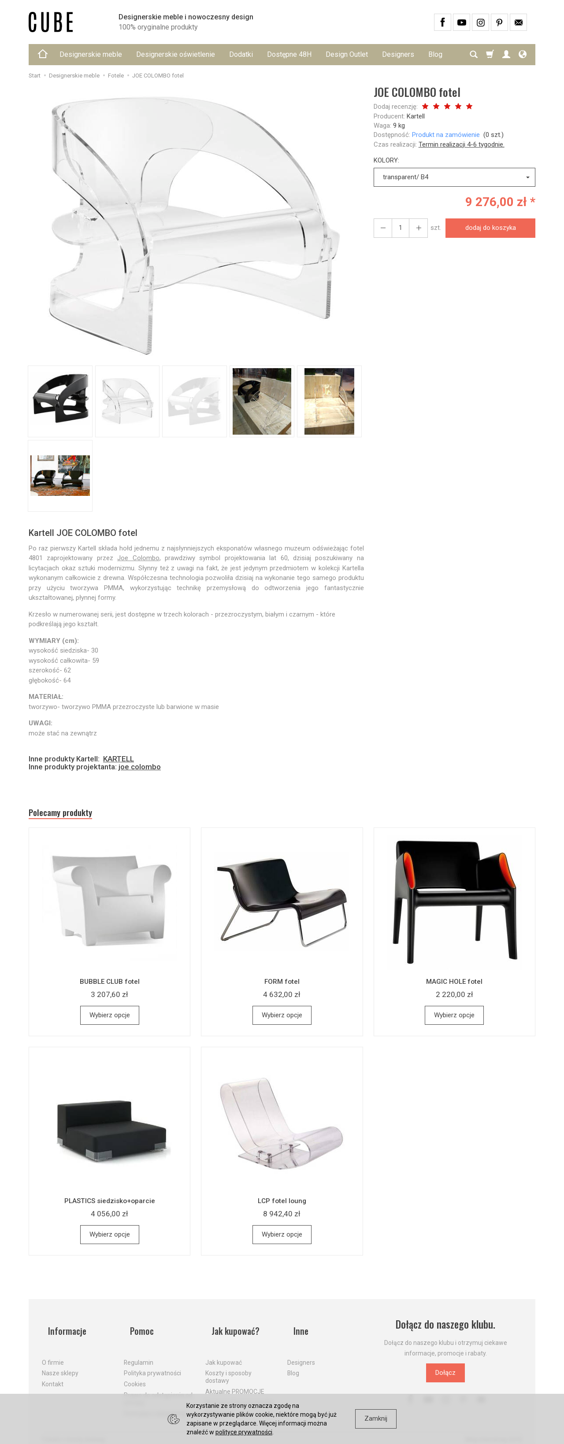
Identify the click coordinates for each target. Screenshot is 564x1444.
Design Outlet (347, 54)
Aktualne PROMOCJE (234, 1381)
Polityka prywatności (152, 1363)
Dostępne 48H (289, 54)
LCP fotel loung (282, 1204)
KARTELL (118, 758)
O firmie (53, 1352)
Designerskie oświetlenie (175, 54)
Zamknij (375, 1418)
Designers (398, 54)
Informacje (63, 1328)
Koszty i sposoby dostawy (228, 1367)
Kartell (416, 116)
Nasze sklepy (60, 1363)
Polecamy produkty (70, 814)
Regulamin (138, 1352)
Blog (293, 1363)
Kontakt (52, 1374)
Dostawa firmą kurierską (239, 1392)
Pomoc (137, 1328)
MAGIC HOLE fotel (454, 985)
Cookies (135, 1374)
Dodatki (241, 54)
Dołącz (445, 1377)
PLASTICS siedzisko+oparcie (110, 1204)
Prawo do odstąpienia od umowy (158, 1389)
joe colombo (140, 766)
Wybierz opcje (109, 1019)
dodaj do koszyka (486, 228)
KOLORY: (386, 160)
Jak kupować (223, 1352)
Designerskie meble (90, 54)
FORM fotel (282, 985)
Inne (295, 1328)
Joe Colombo (138, 558)
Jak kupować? (232, 1328)
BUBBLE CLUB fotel (110, 985)
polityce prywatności (243, 1432)
